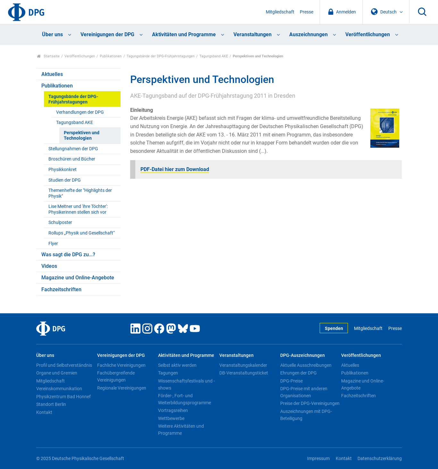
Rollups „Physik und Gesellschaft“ (81, 233)
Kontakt (44, 412)
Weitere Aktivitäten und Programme (181, 430)
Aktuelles (52, 74)
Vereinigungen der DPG (107, 34)
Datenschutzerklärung (380, 458)
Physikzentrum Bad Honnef (63, 396)
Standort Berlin (51, 404)
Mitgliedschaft (280, 12)
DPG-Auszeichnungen (302, 355)
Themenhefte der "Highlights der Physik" (80, 193)
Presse (306, 12)
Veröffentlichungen (367, 34)
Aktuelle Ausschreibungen (306, 365)
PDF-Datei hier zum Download (174, 169)
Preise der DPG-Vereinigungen (310, 403)
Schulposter (60, 222)
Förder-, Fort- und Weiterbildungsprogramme (184, 399)
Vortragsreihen (173, 410)
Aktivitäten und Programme (184, 34)
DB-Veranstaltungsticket (243, 372)
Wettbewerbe (171, 418)
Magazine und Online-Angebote (77, 278)
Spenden (334, 328)
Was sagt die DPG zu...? (68, 254)
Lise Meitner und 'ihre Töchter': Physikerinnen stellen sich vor (78, 209)
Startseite (48, 56)
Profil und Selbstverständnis (64, 365)
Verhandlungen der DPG (80, 112)
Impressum (318, 458)
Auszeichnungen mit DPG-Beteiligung (306, 415)
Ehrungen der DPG (298, 372)
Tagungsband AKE (213, 56)
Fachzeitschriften (61, 289)
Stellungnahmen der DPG (73, 149)
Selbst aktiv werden (177, 365)
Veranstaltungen (252, 34)
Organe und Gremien (56, 372)
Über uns (52, 34)
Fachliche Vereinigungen (121, 365)
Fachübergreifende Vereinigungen (116, 376)
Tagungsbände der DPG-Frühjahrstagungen (161, 56)
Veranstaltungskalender (243, 365)
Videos (49, 266)
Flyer (53, 243)
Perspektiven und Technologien (81, 135)
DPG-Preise (291, 380)
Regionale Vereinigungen (121, 388)
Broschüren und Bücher (71, 159)
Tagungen (168, 372)
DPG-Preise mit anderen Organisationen (303, 392)
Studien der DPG (64, 180)
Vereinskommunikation (59, 388)
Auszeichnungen (308, 34)
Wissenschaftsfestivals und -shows (186, 384)
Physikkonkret (62, 169)
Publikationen (111, 56)
